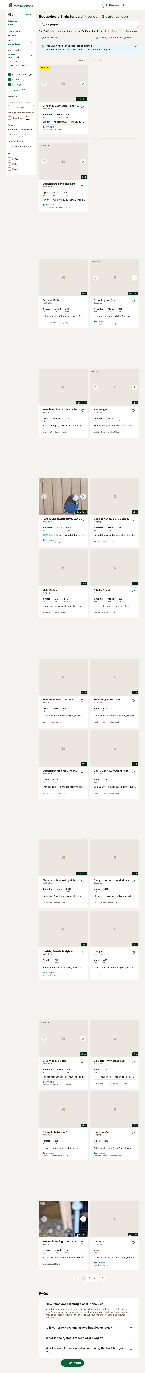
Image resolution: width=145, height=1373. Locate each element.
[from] (15, 251)
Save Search (50, 86)
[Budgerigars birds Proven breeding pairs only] (114, 1075)
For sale (14, 89)
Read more (131, 80)
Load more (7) (24, 161)
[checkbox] (9, 110)
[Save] (82, 155)
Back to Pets (15, 69)
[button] (63, 132)
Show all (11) (18, 207)
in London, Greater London (106, 65)
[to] (30, 251)
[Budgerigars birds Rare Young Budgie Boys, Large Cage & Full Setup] (114, 390)
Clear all (27, 63)
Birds (11, 76)
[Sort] (116, 86)
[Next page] (103, 1205)
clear (29, 97)
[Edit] (31, 173)
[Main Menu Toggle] (3, 5)
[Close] (136, 95)
